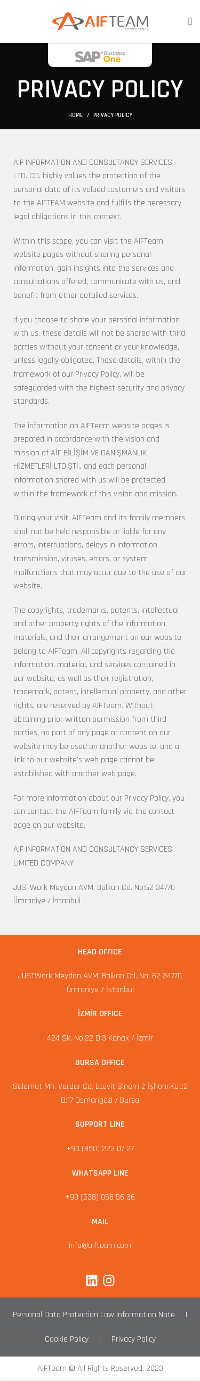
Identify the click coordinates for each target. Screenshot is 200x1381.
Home (75, 115)
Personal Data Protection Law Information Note (94, 1314)
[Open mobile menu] (190, 21)
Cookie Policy (67, 1339)
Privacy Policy (133, 1339)
